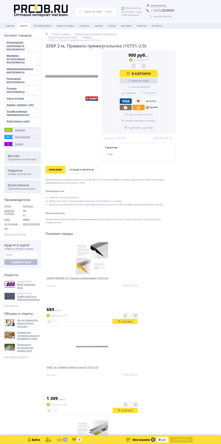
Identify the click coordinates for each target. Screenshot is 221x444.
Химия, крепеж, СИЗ (23, 105)
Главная (9, 25)
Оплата (112, 25)
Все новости (11, 305)
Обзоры (98, 25)
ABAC (7, 219)
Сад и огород (23, 98)
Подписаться (21, 262)
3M (24, 210)
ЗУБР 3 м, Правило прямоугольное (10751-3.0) (107, 280)
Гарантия (142, 25)
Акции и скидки (65, 25)
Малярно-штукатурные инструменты (23, 59)
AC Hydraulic (11, 224)
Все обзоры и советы (16, 356)
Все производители (15, 234)
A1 (24, 215)
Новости (84, 25)
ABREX (26, 219)
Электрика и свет (23, 121)
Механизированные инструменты (23, 70)
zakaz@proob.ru (50, 426)
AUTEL (7, 206)
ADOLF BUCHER (31, 224)
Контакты (157, 25)
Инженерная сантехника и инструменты (23, 46)
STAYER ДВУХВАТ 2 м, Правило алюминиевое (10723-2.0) (64, 280)
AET (6, 228)
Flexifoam (28, 206)
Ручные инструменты (23, 90)
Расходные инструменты (23, 80)
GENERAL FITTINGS (9, 212)
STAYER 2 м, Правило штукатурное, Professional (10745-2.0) (154, 282)
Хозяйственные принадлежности (23, 113)
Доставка (126, 25)
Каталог (24, 25)
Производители (42, 25)
